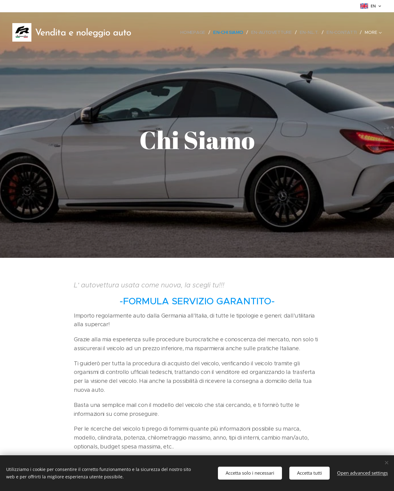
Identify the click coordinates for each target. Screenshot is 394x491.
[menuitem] (194, 32)
